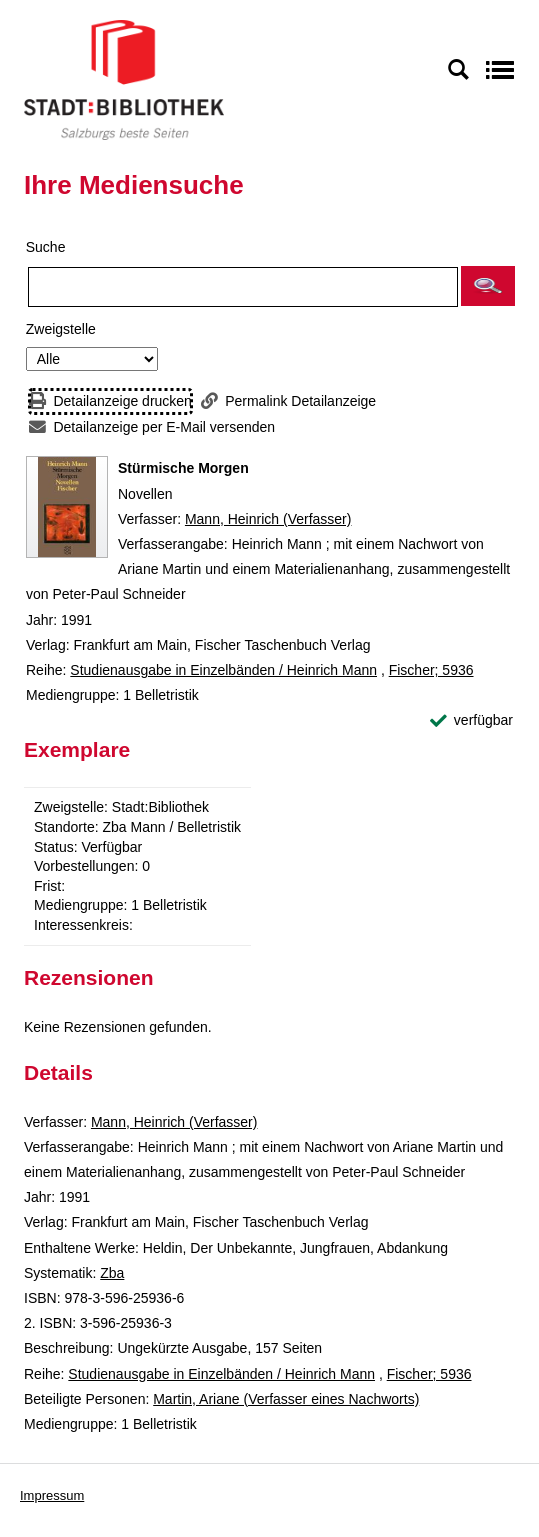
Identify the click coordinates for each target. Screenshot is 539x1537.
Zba (112, 1273)
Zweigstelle (61, 329)
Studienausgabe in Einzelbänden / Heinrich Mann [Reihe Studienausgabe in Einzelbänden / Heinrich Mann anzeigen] (223, 670)
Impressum (52, 1495)
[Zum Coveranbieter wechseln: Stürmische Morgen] (67, 507)
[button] (488, 286)
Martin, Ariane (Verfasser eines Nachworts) (286, 1399)
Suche (46, 247)
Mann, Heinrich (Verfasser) (268, 519)
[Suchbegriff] (243, 287)
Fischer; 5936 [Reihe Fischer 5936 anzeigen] (431, 670)
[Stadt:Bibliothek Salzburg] (124, 79)
